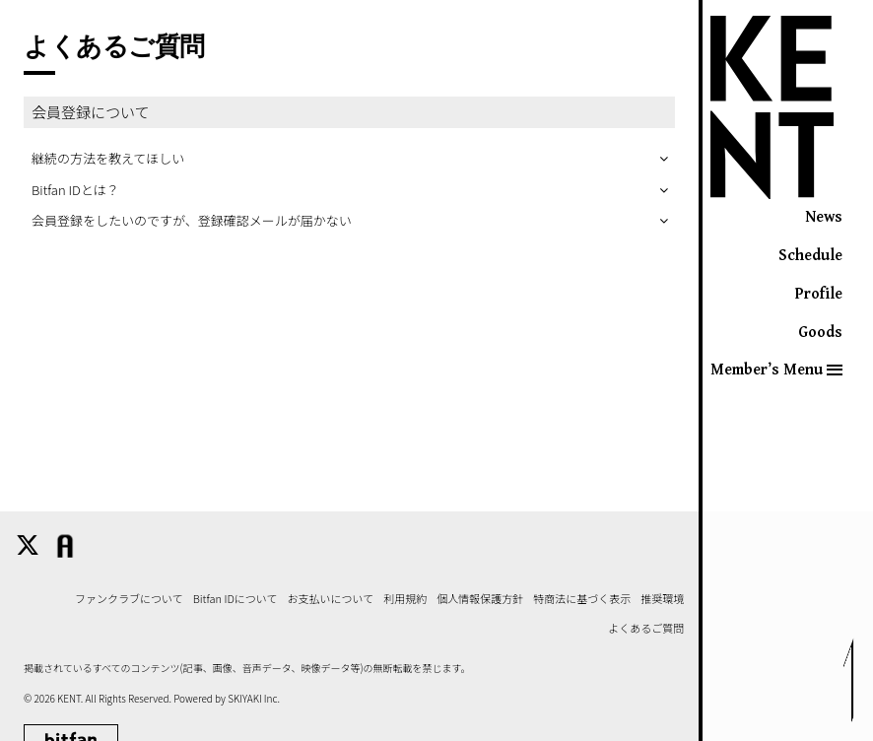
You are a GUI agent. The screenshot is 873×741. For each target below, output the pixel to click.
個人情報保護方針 (479, 598)
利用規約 (405, 598)
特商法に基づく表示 (582, 598)
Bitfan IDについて (235, 598)
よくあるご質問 (646, 628)
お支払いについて (331, 598)
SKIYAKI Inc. (254, 698)
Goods (820, 332)
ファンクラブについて (129, 598)
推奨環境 (662, 598)
